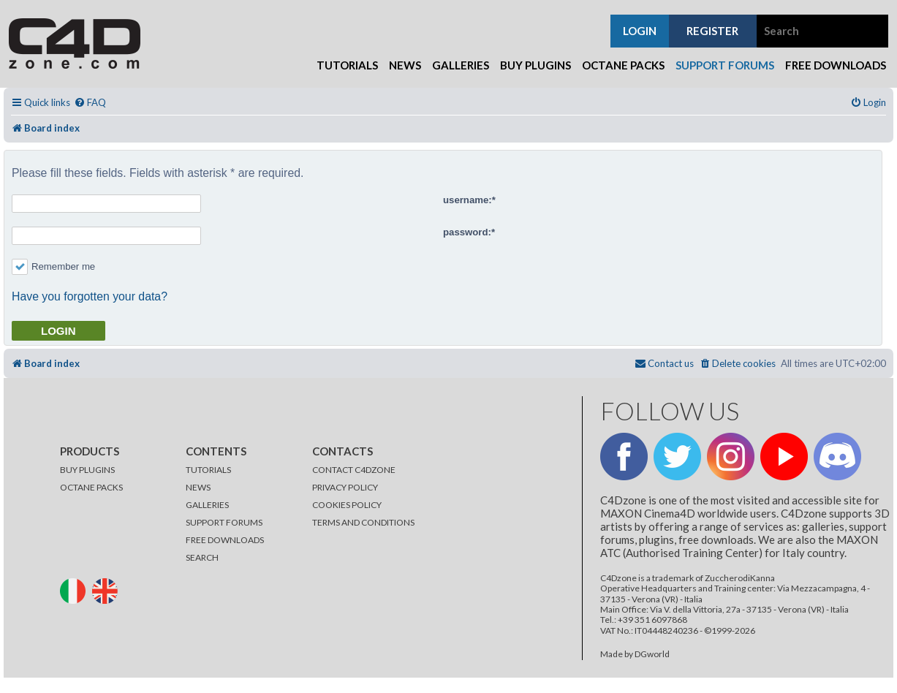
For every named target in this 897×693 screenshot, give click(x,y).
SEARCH (202, 557)
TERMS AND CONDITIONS (363, 522)
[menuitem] (90, 102)
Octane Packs (623, 65)
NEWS (198, 487)
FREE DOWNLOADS (225, 539)
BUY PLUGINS (87, 469)
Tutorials (347, 65)
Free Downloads (835, 65)
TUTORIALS (208, 469)
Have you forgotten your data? (89, 296)
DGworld (652, 654)
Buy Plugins (535, 65)
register (712, 30)
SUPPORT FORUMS (224, 522)
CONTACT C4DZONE (353, 469)
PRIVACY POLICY (345, 487)
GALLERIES (207, 504)
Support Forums (724, 65)
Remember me (53, 266)
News (405, 65)
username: (467, 199)
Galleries (460, 65)
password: (467, 232)
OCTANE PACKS (91, 487)
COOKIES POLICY (347, 504)
